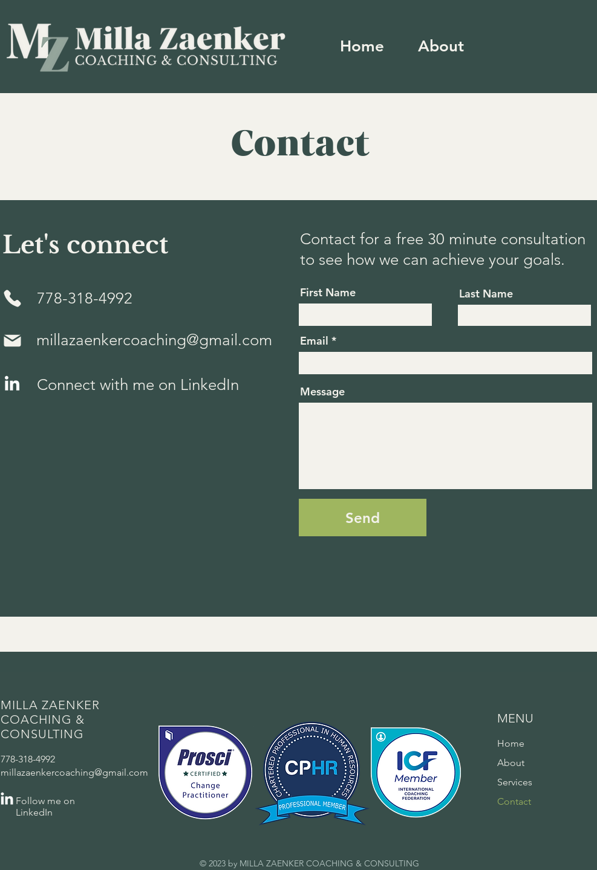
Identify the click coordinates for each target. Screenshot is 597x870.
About (510, 762)
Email (314, 341)
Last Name (486, 293)
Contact (514, 801)
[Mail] (12, 340)
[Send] (362, 517)
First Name (328, 292)
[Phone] (12, 298)
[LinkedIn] (12, 384)
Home (510, 743)
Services (514, 782)
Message (322, 391)
